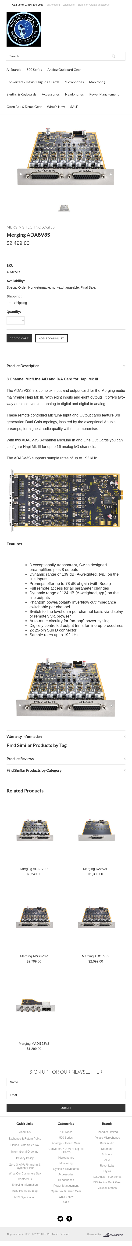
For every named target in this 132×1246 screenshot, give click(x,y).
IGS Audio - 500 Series (107, 1176)
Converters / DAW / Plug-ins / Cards (33, 82)
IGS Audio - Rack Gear (107, 1182)
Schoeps (107, 1154)
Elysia (107, 1171)
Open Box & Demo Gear (24, 107)
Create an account (99, 4)
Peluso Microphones (107, 1137)
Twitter (60, 1219)
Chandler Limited (107, 1132)
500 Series (34, 70)
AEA (107, 1160)
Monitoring (97, 82)
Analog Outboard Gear (64, 70)
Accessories (51, 94)
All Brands (14, 70)
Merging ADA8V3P (34, 869)
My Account (53, 4)
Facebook (69, 1219)
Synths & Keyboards (21, 94)
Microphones (74, 82)
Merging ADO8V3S (95, 956)
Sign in (82, 4)
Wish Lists (69, 4)
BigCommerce (114, 1234)
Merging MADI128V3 (34, 1043)
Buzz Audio (107, 1143)
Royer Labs (107, 1165)
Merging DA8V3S (95, 869)
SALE (74, 107)
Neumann (107, 1148)
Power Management (104, 94)
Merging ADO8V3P (34, 956)
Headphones (74, 94)
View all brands (107, 1188)
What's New (56, 107)
